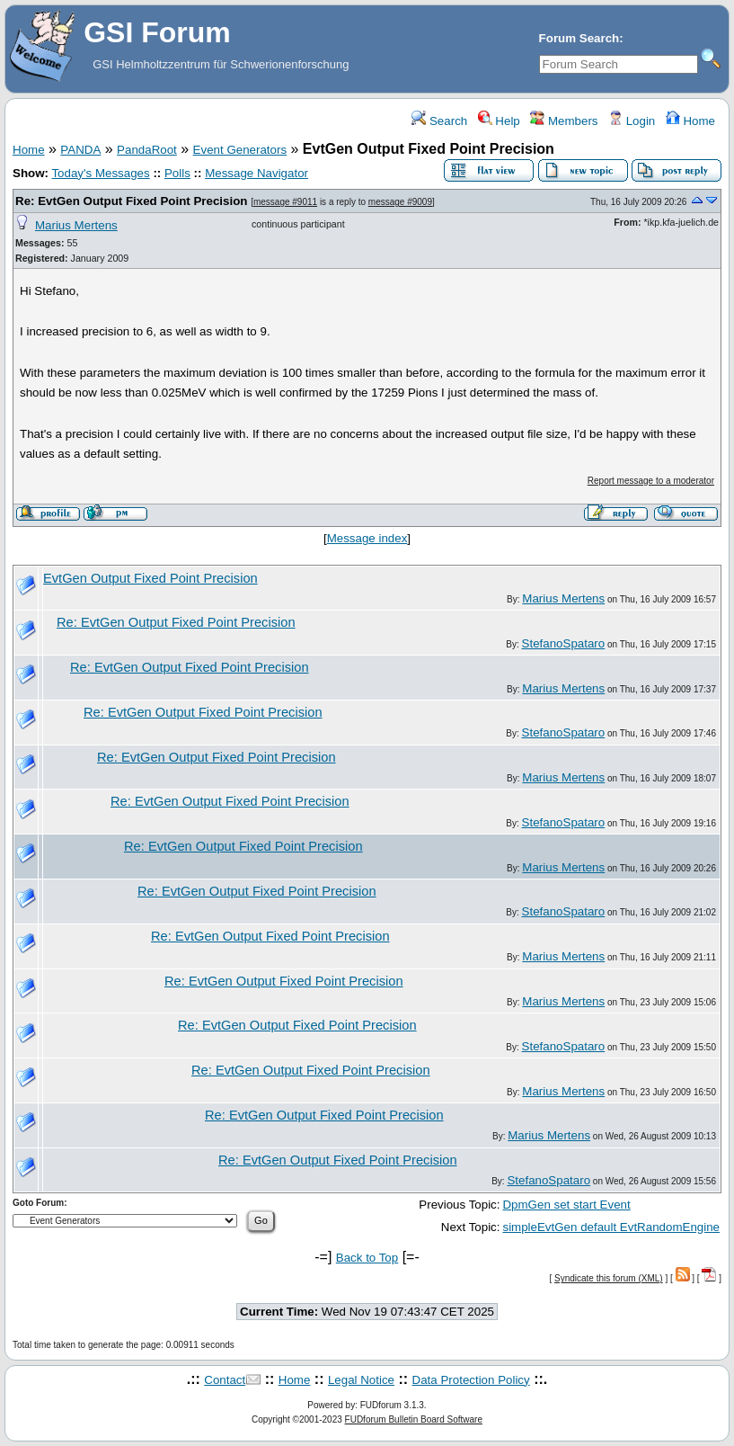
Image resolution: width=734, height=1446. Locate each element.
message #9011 (285, 202)
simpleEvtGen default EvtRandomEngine (611, 1227)
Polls (177, 173)
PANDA (80, 149)
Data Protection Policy (471, 1380)
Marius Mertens (76, 225)
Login (631, 121)
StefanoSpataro (564, 643)
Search (439, 121)
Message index (367, 538)
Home (690, 121)
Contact (224, 1380)
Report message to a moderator (651, 481)
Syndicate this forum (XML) (608, 1278)
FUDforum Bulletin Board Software (413, 1419)
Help (499, 121)
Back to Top (367, 1257)
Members (563, 121)
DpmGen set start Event (566, 1204)
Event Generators (240, 149)
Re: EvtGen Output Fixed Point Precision (131, 201)
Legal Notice (361, 1380)
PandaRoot (147, 149)
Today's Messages (100, 173)
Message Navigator (256, 173)
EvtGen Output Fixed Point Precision (150, 578)
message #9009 (400, 202)
